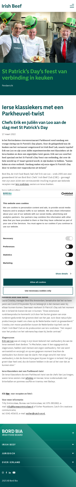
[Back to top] (57, 433)
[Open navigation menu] (72, 6)
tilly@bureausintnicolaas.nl (20, 406)
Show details (62, 274)
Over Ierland (38, 462)
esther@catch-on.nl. (35, 413)
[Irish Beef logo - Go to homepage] (12, 6)
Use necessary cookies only (38, 291)
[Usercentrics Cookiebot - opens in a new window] (61, 194)
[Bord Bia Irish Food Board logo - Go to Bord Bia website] (12, 435)
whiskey (29, 378)
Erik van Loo (8, 341)
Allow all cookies (38, 282)
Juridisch (38, 453)
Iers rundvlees (22, 184)
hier (8, 393)
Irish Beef (38, 444)
